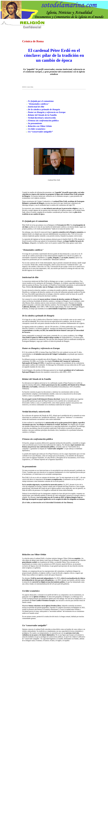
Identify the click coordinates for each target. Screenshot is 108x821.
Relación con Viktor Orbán (40, 126)
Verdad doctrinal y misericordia (42, 118)
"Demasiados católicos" (38, 104)
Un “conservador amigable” (40, 131)
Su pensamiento (35, 123)
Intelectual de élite (36, 106)
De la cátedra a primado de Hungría (44, 109)
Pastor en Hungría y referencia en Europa (46, 112)
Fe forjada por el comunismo (41, 101)
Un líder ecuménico (36, 129)
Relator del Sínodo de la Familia (42, 115)
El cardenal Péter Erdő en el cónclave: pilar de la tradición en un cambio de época (54, 55)
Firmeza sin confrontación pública (43, 120)
